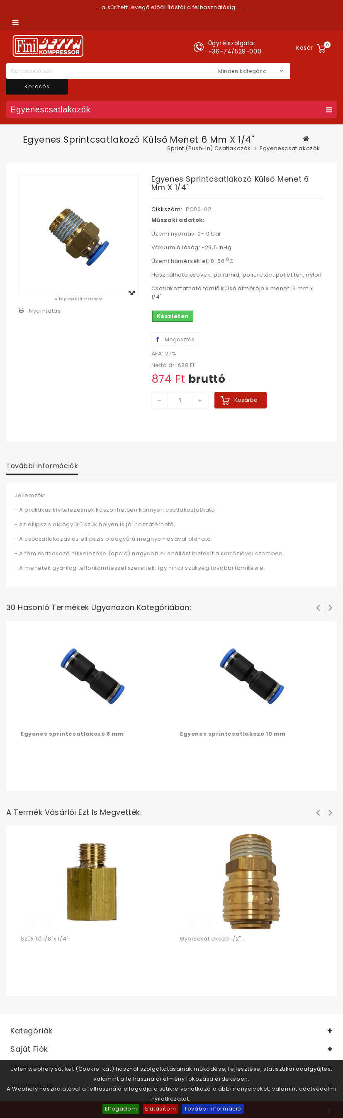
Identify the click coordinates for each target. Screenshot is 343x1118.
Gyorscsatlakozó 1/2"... (213, 939)
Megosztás (175, 339)
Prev (318, 607)
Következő (330, 607)
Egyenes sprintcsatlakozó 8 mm (72, 734)
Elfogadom (121, 1109)
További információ (212, 1109)
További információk (42, 466)
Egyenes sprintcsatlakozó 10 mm (233, 734)
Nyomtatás (45, 311)
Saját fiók (29, 1049)
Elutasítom (160, 1109)
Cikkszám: (166, 209)
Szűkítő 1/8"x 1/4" (45, 939)
